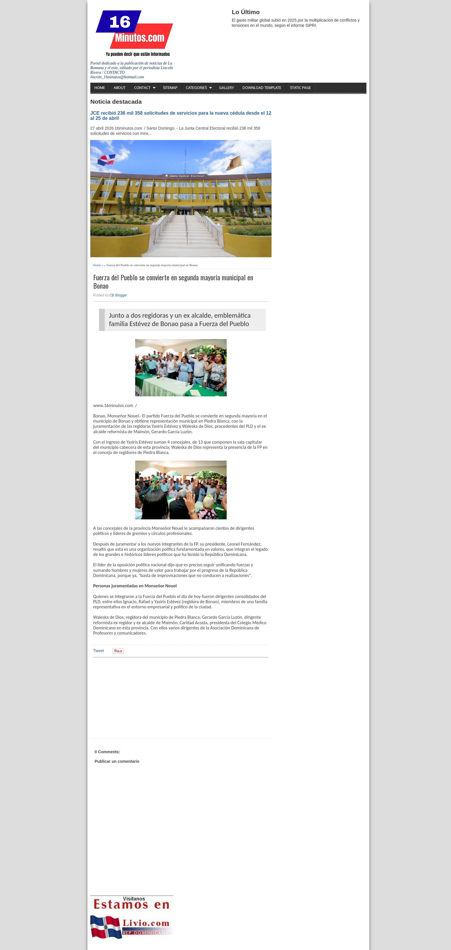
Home (99, 88)
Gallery (226, 88)
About (119, 88)
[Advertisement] (138, 697)
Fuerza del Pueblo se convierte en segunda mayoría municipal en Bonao (173, 281)
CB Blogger (118, 295)
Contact (142, 88)
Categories (196, 88)
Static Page (300, 88)
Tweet (98, 650)
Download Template (261, 88)
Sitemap (170, 88)
